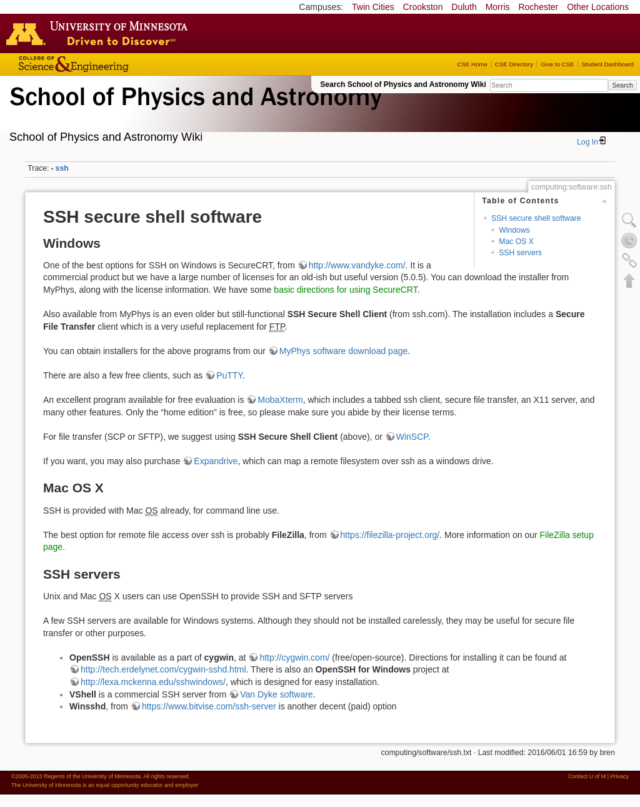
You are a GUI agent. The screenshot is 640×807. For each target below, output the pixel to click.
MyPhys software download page (343, 351)
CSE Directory (514, 64)
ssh (62, 168)
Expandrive (216, 461)
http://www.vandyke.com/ (357, 265)
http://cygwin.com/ (294, 657)
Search (622, 85)
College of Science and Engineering (112, 64)
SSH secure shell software (536, 218)
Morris (498, 7)
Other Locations (598, 7)
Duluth (463, 7)
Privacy (619, 776)
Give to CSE (557, 64)
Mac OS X (516, 241)
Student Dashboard (608, 64)
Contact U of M (587, 776)
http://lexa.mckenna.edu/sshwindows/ (153, 682)
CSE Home (472, 64)
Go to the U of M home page (100, 33)
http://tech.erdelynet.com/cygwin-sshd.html (163, 669)
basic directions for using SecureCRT (345, 290)
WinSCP (412, 437)
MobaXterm (280, 400)
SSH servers (520, 252)
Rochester (538, 7)
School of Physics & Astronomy (194, 111)
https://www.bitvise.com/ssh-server (209, 706)
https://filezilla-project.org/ (390, 535)
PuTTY (229, 375)
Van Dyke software (276, 694)
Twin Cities (373, 7)
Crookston (423, 7)
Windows (514, 230)
